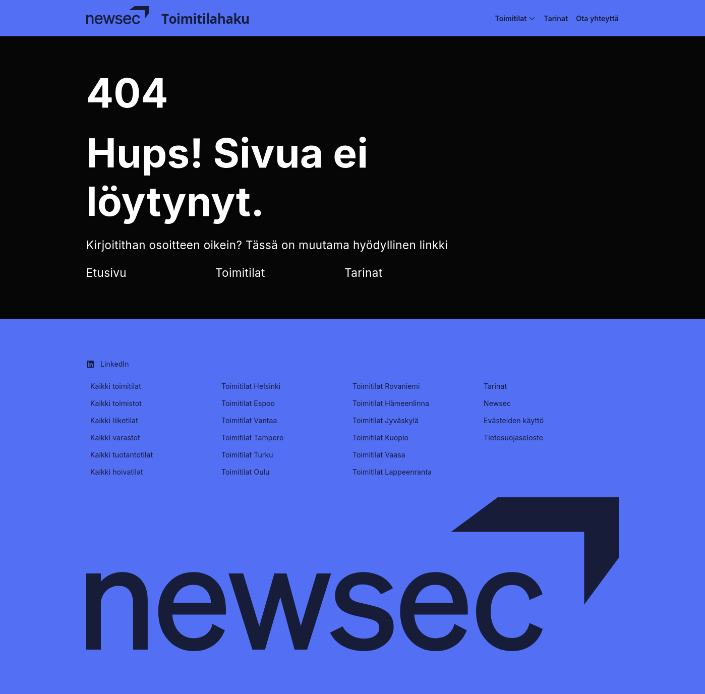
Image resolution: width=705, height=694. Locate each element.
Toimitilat (240, 272)
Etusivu (106, 272)
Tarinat (363, 272)
